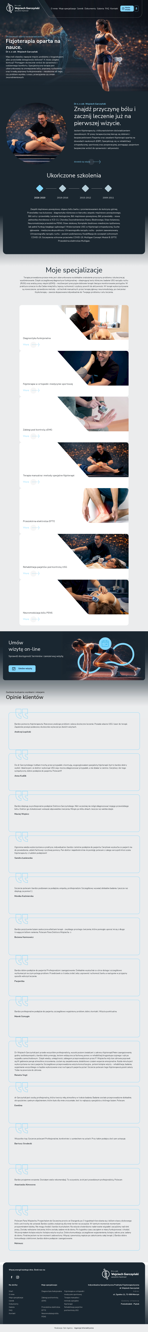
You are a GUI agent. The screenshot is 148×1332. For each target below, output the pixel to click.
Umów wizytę (22, 668)
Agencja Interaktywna (84, 1328)
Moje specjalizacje (67, 8)
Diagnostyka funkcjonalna (37, 338)
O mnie (54, 8)
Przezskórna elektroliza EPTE (39, 521)
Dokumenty (90, 8)
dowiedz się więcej (87, 162)
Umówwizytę (126, 8)
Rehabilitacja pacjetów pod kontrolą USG (45, 567)
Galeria (100, 8)
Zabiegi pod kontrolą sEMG (37, 429)
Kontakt (114, 8)
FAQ (107, 8)
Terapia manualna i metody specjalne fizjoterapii (48, 475)
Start (11, 1291)
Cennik (80, 8)
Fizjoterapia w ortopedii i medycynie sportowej (48, 384)
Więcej (31, 345)
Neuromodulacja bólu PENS (38, 612)
